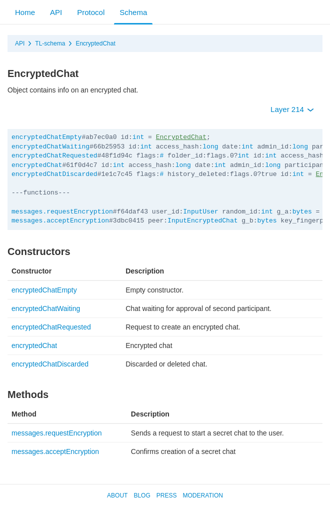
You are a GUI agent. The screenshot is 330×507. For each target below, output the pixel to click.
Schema (133, 12)
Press (166, 495)
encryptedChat (37, 165)
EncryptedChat (95, 43)
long (210, 146)
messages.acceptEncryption (60, 220)
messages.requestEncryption (62, 212)
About (117, 495)
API (56, 12)
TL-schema (50, 43)
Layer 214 (292, 109)
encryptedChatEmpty (47, 137)
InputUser (200, 212)
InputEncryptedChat (203, 220)
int (138, 137)
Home (25, 12)
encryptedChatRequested (55, 156)
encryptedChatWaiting (51, 146)
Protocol (90, 12)
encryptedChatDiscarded (55, 174)
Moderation (202, 495)
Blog (142, 495)
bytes (302, 212)
